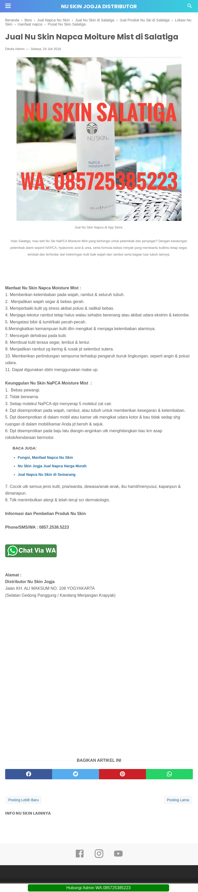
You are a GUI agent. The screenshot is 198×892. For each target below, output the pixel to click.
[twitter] (75, 774)
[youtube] (118, 857)
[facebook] (28, 774)
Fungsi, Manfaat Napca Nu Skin (45, 457)
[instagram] (99, 857)
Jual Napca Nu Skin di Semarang (47, 474)
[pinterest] (122, 774)
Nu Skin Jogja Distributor (99, 6)
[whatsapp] (169, 774)
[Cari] (190, 7)
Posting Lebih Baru (23, 800)
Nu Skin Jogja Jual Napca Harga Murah (52, 466)
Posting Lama (178, 800)
